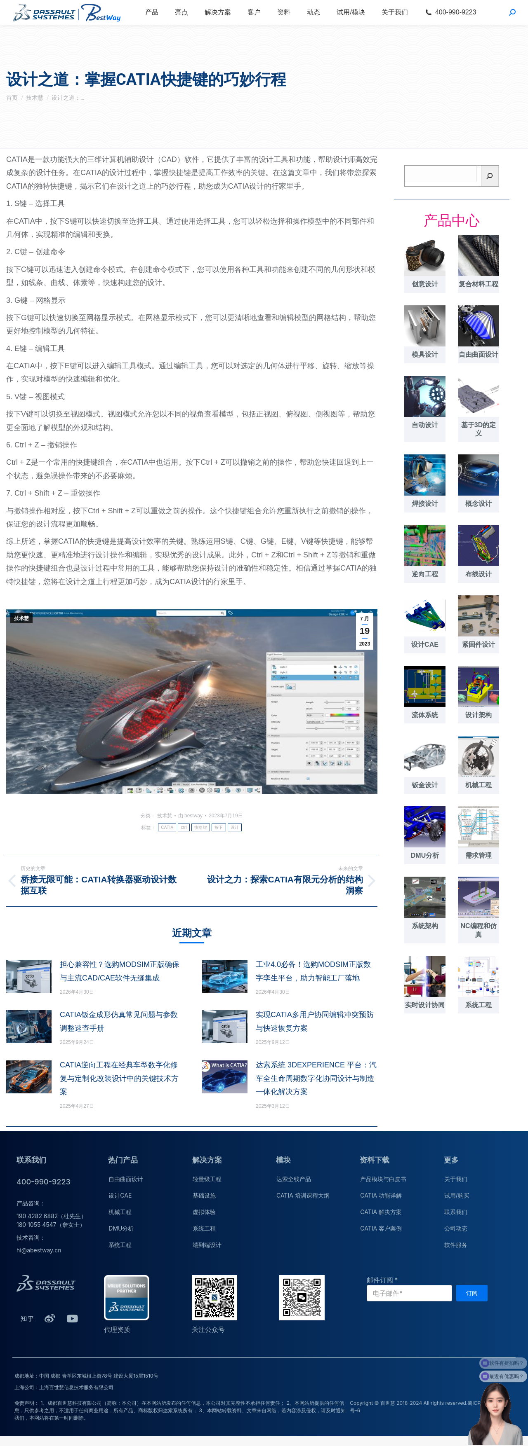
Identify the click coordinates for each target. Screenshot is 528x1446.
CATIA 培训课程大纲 (303, 1195)
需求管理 (478, 855)
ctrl (184, 827)
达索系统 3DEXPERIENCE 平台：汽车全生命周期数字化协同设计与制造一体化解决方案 (316, 1078)
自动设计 (425, 424)
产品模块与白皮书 (383, 1178)
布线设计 (478, 574)
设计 (235, 827)
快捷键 (200, 827)
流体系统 (425, 714)
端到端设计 (207, 1244)
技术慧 (21, 618)
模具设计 (425, 354)
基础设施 (204, 1195)
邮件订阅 (380, 1280)
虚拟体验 (204, 1211)
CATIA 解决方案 (381, 1211)
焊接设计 (425, 503)
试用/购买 (456, 1195)
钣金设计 (425, 785)
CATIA (167, 827)
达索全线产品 (293, 1178)
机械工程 (478, 785)
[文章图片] (29, 976)
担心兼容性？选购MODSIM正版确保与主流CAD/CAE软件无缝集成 (119, 971)
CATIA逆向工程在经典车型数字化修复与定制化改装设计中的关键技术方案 (119, 1078)
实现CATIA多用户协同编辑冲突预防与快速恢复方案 (315, 1021)
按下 (218, 827)
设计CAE (424, 644)
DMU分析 (425, 855)
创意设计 (425, 284)
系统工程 (478, 1004)
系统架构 (425, 925)
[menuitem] (151, 12)
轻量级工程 (207, 1178)
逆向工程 (425, 574)
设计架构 (478, 714)
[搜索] (490, 176)
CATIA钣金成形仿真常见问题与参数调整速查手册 (119, 1021)
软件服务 (455, 1244)
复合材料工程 (478, 284)
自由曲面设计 (478, 354)
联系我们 (455, 1211)
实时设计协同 (425, 1004)
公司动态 (455, 1228)
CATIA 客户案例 (381, 1228)
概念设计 (478, 503)
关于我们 (455, 1178)
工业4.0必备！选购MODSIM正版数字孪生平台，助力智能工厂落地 (313, 971)
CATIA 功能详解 (381, 1195)
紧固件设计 (478, 644)
